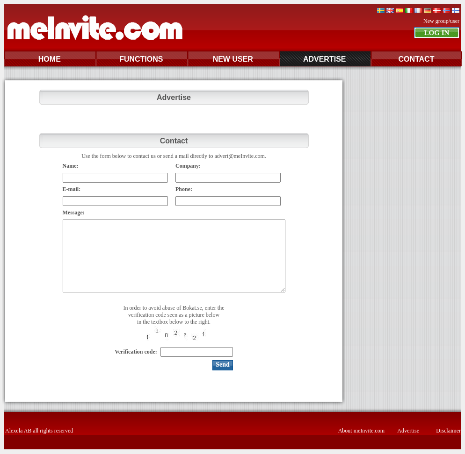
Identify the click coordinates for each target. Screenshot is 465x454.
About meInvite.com (361, 430)
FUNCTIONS (141, 59)
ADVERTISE (324, 59)
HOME (49, 59)
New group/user (441, 21)
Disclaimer (448, 430)
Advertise (408, 430)
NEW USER (233, 59)
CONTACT (416, 59)
